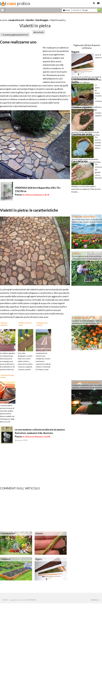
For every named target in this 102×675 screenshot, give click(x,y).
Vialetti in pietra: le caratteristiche (29, 210)
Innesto (39, 533)
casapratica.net (16, 20)
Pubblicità (95, 600)
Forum (66, 10)
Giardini (30, 20)
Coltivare (5, 559)
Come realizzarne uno (18, 42)
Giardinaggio (41, 20)
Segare (38, 559)
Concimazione (8, 533)
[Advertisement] (29, 17)
